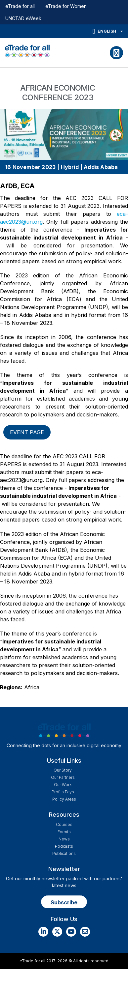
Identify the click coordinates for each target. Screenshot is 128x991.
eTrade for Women (66, 6)
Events (64, 831)
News (64, 838)
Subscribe (64, 902)
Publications (64, 853)
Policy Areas (64, 799)
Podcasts (64, 846)
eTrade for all (20, 6)
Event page (27, 432)
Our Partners (63, 777)
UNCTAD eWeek (23, 18)
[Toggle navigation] (116, 52)
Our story (63, 770)
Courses (64, 824)
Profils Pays (63, 791)
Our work (62, 784)
